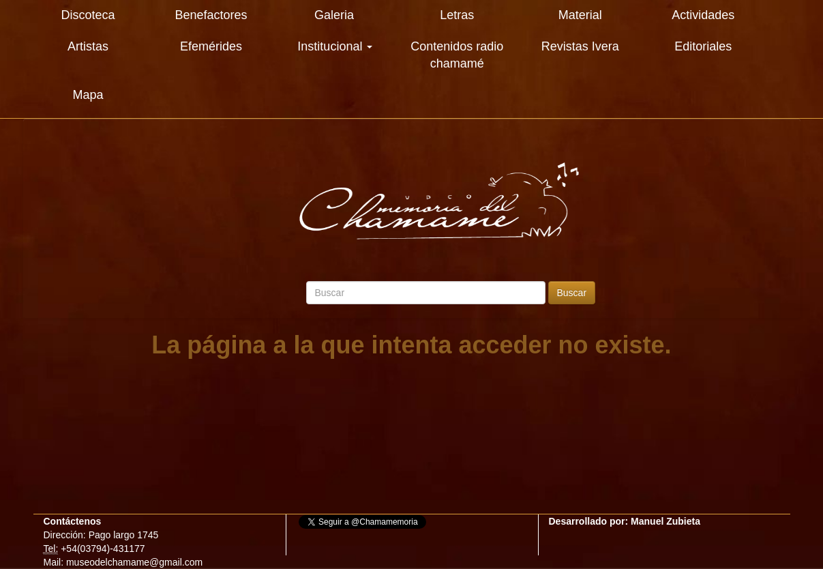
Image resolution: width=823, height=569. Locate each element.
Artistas (88, 46)
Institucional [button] (334, 46)
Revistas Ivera (580, 46)
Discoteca (88, 15)
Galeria (334, 15)
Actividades (703, 15)
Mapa (88, 95)
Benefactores (211, 15)
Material (580, 15)
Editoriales (703, 46)
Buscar (572, 292)
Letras (457, 15)
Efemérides (211, 46)
